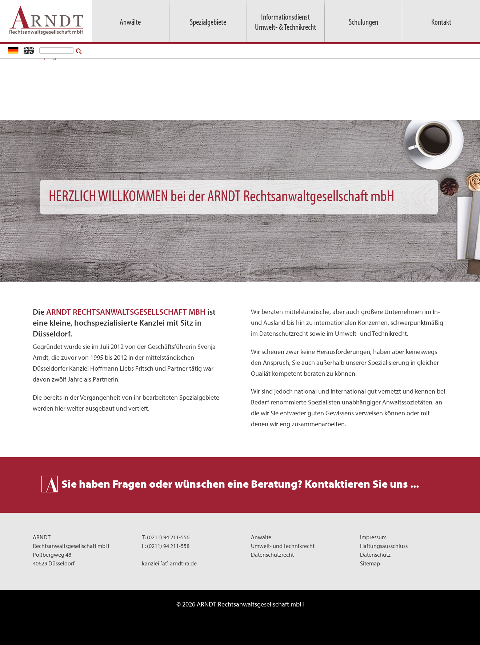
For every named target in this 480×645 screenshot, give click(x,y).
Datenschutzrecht (272, 554)
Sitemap (370, 563)
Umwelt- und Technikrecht (283, 545)
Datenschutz (375, 554)
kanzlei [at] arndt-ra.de (169, 563)
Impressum (373, 537)
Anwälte (261, 537)
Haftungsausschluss (384, 545)
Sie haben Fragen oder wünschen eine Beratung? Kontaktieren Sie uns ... (240, 484)
